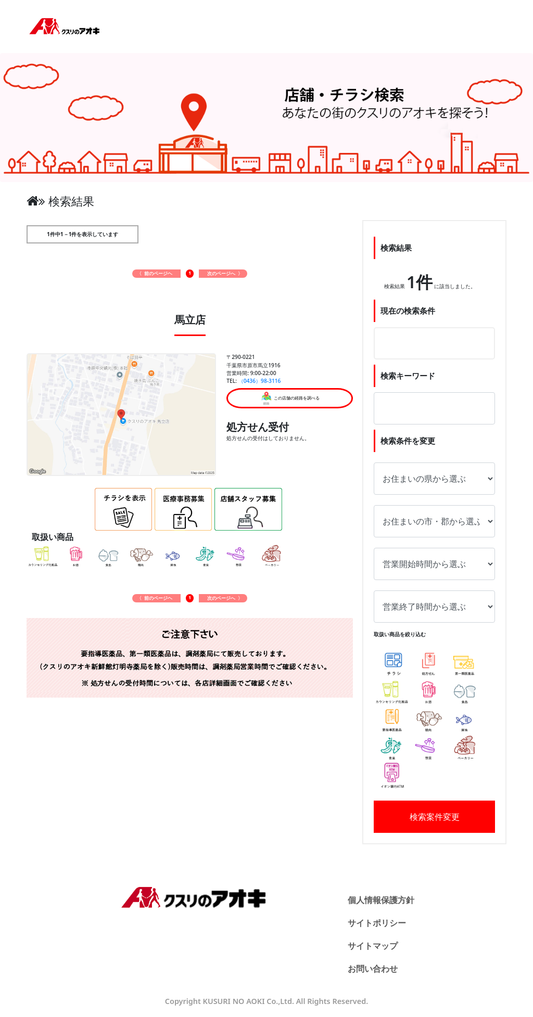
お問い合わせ (373, 968)
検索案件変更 (435, 816)
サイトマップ (373, 945)
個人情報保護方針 (381, 900)
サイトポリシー (377, 923)
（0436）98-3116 (259, 380)
